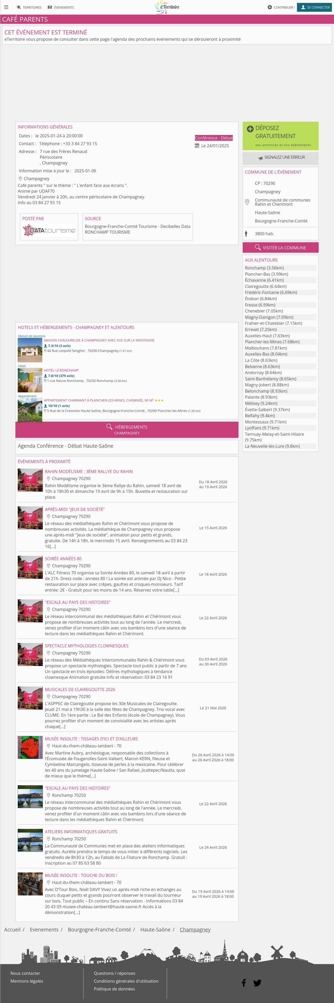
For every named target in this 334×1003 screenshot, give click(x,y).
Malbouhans (257, 348)
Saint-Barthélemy (261, 379)
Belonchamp (257, 391)
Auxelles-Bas (257, 354)
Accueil (12, 929)
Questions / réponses (114, 973)
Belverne (253, 366)
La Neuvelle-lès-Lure (264, 446)
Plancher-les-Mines (263, 342)
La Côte (252, 360)
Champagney (268, 191)
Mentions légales (26, 981)
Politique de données (114, 989)
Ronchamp (255, 268)
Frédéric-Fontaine (262, 292)
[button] (281, 136)
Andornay (254, 372)
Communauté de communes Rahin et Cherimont (283, 202)
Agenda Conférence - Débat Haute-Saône (65, 445)
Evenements (44, 929)
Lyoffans (253, 428)
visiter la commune (280, 247)
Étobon (252, 299)
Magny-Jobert (258, 385)
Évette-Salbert (258, 409)
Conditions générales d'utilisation (126, 981)
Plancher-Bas (257, 274)
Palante (252, 397)
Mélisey (252, 403)
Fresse (251, 305)
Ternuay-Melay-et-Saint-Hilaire (274, 434)
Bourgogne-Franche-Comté (281, 221)
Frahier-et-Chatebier (264, 323)
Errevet (252, 329)
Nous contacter (25, 973)
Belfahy (252, 415)
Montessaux (257, 422)
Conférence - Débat (214, 138)
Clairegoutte (257, 286)
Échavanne (255, 280)
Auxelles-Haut (258, 336)
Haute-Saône (267, 212)
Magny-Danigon (260, 317)
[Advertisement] (167, 83)
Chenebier (255, 311)
